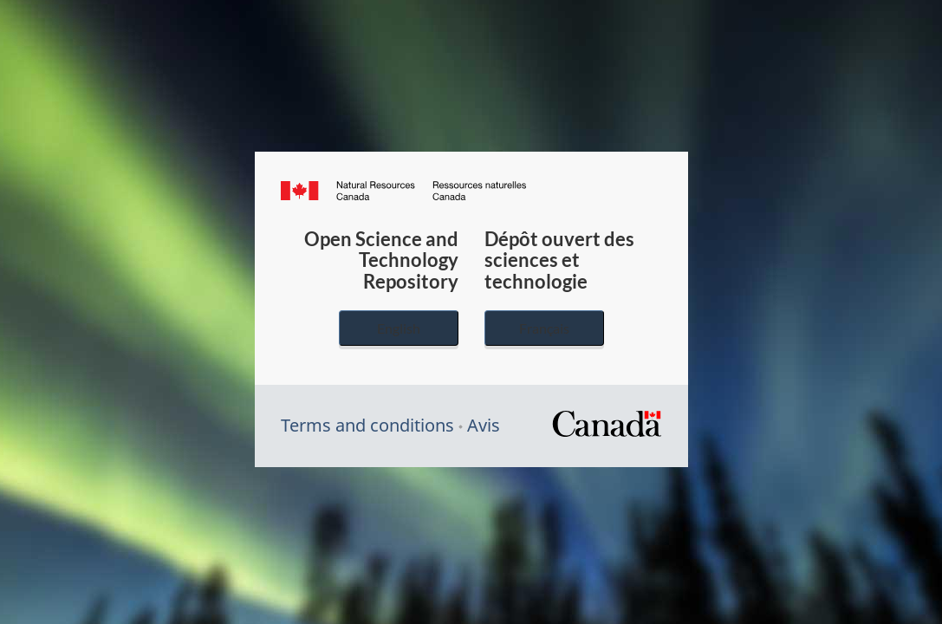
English (398, 328)
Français (544, 328)
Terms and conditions (367, 425)
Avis (483, 425)
